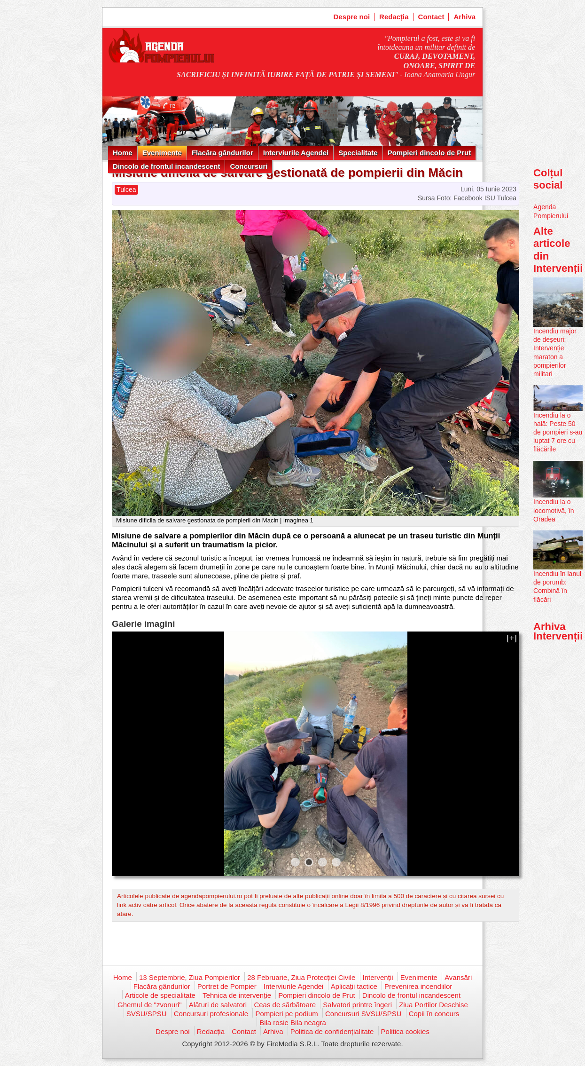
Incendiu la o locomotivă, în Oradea (553, 510)
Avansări (458, 977)
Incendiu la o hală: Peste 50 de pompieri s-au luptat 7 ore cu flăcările (557, 432)
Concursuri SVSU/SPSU (363, 1014)
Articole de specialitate (160, 995)
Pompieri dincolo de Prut (429, 153)
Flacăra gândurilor (222, 153)
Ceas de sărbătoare (285, 1005)
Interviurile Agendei (295, 153)
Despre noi (352, 17)
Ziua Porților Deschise (433, 1005)
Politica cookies (405, 1031)
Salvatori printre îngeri (357, 1005)
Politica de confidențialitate (332, 1031)
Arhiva (464, 17)
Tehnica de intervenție (237, 995)
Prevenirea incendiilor (418, 986)
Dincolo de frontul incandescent (166, 166)
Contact (431, 17)
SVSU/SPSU (146, 1014)
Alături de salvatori (218, 1005)
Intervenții (378, 977)
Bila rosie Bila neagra (292, 1023)
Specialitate (357, 153)
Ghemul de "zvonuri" (149, 1005)
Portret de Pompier (227, 986)
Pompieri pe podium (286, 1014)
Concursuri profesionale (211, 1014)
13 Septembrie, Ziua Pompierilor (189, 977)
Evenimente (162, 153)
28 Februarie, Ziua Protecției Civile (301, 977)
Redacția (394, 17)
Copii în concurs (434, 1014)
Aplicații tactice (354, 986)
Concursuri (248, 166)
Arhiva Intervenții (558, 631)
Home (123, 153)
